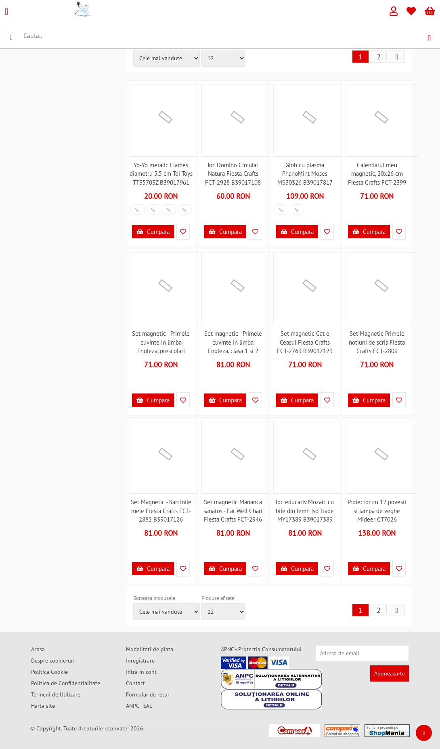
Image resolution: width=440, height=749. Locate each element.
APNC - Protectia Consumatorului (261, 649)
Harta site (43, 705)
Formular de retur (148, 694)
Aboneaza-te (389, 673)
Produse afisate (218, 598)
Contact (135, 683)
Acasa (38, 649)
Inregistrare (140, 660)
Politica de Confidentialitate (65, 683)
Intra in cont (141, 671)
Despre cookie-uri (53, 660)
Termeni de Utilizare (55, 694)
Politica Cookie (49, 671)
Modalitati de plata (149, 649)
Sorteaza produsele (154, 598)
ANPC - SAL (139, 705)
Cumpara (153, 232)
